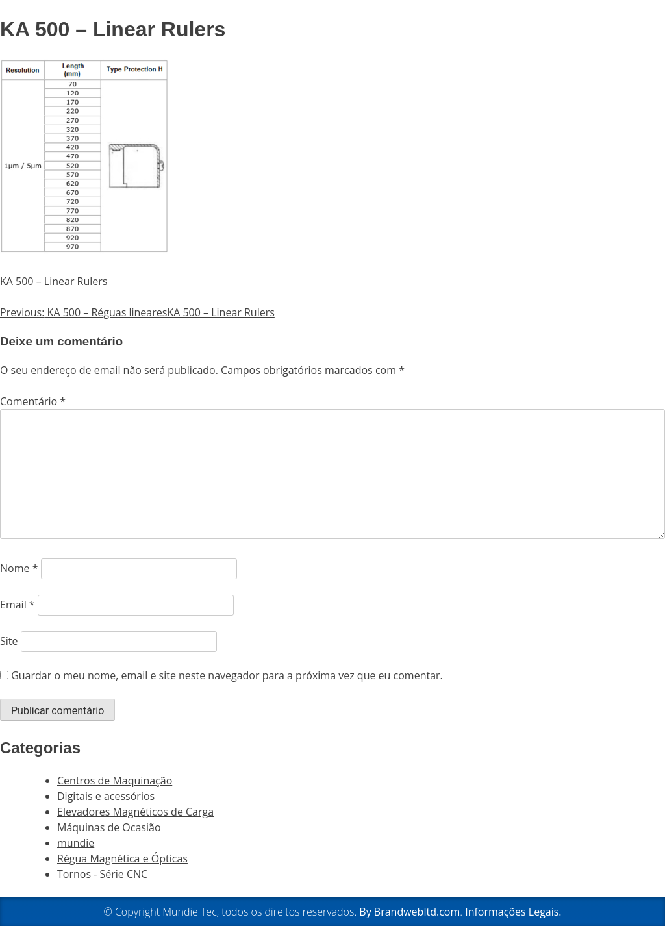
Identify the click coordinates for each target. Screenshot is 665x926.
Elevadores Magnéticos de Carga (135, 812)
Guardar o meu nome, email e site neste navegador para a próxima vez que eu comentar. (227, 675)
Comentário (33, 401)
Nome (19, 568)
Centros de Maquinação (114, 780)
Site (9, 641)
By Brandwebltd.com (409, 912)
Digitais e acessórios (106, 796)
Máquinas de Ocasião (109, 827)
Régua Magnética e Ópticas (122, 858)
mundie (75, 843)
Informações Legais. (513, 912)
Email (17, 604)
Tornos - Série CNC (102, 874)
